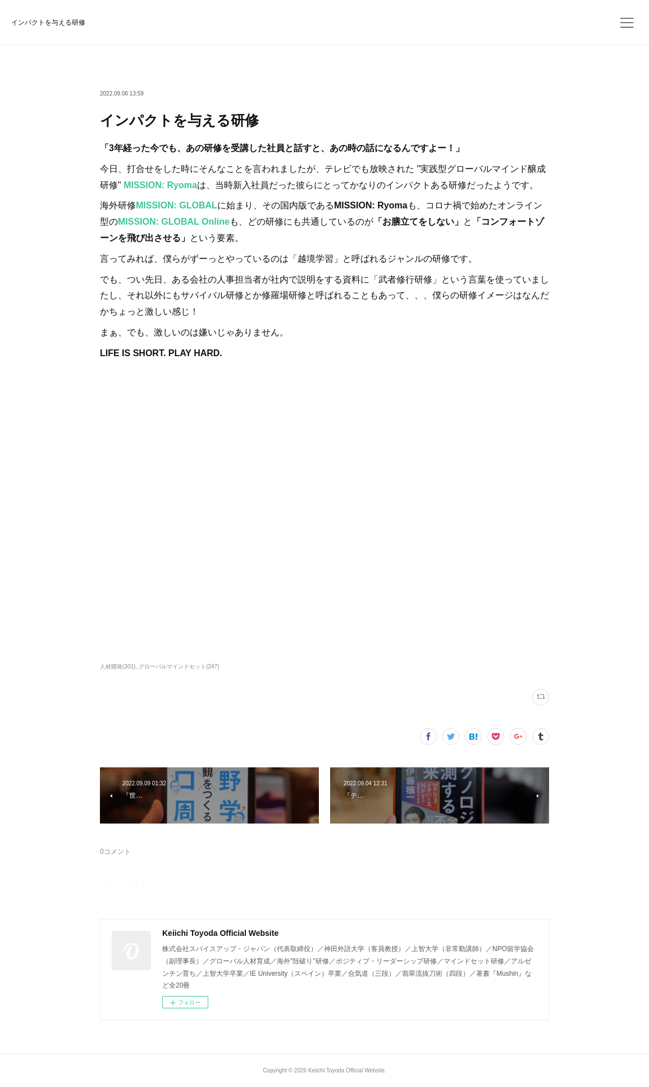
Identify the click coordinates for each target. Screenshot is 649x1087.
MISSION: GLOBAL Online (174, 221)
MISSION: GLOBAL (176, 205)
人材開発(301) (117, 666)
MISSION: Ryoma (160, 185)
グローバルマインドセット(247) (179, 666)
